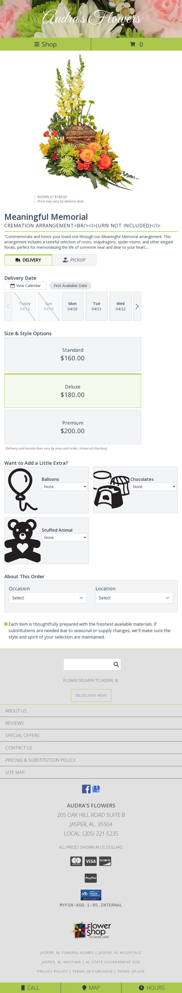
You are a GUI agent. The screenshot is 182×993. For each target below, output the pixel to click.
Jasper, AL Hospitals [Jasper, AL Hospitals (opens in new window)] (120, 952)
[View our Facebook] (86, 791)
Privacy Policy (52, 971)
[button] (91, 895)
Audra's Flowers (91, 19)
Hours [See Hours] (152, 987)
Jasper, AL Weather (61, 962)
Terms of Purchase (92, 971)
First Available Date (70, 285)
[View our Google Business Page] (96, 791)
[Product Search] (92, 664)
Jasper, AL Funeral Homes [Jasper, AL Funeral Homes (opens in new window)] (67, 952)
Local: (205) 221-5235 (91, 833)
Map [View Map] (91, 987)
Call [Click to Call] (30, 987)
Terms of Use (131, 971)
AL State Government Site (113, 962)
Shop (45, 44)
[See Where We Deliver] (91, 695)
